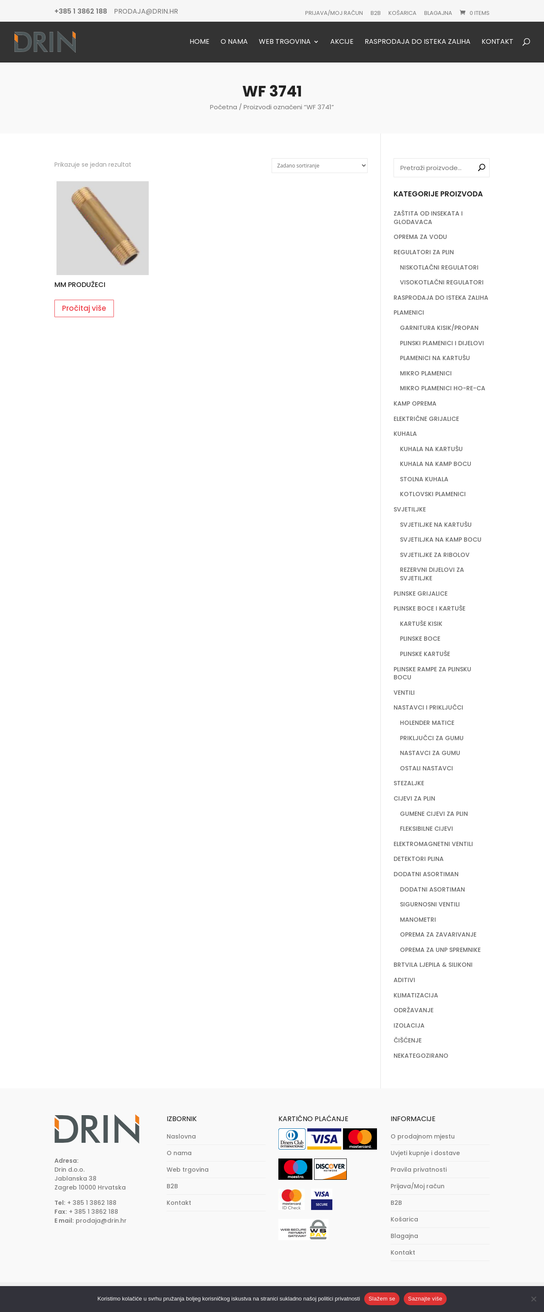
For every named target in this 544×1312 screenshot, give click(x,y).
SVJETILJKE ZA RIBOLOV (435, 555)
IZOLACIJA (409, 1025)
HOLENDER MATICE (427, 722)
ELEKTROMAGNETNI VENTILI (433, 844)
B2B (376, 13)
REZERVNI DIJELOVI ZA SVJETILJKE (432, 573)
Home (200, 42)
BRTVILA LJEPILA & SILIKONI (433, 964)
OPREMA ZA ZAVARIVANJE (438, 934)
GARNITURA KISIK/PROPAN (439, 328)
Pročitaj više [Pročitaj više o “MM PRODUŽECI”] (84, 308)
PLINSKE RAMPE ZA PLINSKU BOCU (432, 673)
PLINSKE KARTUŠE (425, 654)
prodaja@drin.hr (101, 1220)
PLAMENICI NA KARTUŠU (435, 358)
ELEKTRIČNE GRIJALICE (426, 419)
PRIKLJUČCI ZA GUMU (432, 738)
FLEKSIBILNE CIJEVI (426, 828)
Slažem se (381, 1298)
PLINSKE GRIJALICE (421, 593)
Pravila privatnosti (419, 1169)
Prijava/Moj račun (334, 13)
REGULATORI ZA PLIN (424, 252)
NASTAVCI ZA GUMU (430, 753)
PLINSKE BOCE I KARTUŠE (429, 608)
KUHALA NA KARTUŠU (431, 449)
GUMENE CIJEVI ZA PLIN (434, 813)
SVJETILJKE (410, 509)
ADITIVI (404, 980)
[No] (533, 1299)
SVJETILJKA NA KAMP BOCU (441, 539)
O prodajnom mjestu (423, 1136)
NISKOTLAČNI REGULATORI (439, 267)
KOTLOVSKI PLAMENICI (433, 494)
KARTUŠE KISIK (421, 623)
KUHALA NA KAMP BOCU (435, 464)
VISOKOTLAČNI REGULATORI (442, 282)
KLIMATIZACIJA (416, 995)
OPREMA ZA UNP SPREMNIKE (440, 950)
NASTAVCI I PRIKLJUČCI (428, 707)
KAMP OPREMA (415, 403)
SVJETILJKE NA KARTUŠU (436, 524)
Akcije (342, 42)
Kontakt (497, 42)
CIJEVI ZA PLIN (414, 798)
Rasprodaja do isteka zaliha (417, 42)
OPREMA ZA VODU (420, 237)
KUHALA (405, 433)
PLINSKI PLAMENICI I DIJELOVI (442, 343)
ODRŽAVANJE (414, 1010)
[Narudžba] (320, 165)
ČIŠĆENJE (408, 1040)
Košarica (402, 13)
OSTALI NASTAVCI (426, 768)
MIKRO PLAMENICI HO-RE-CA (442, 388)
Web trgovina (285, 42)
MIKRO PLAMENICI (426, 373)
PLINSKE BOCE (420, 638)
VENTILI (404, 692)
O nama (234, 42)
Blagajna (438, 13)
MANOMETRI (418, 919)
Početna (223, 106)
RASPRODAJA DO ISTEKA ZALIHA (441, 297)
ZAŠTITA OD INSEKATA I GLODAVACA (428, 217)
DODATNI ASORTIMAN (426, 874)
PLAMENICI (409, 312)
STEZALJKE (409, 783)
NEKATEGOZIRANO (421, 1055)
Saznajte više (425, 1298)
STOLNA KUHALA (424, 479)
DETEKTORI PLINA (419, 859)
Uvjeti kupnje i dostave (425, 1153)
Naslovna (181, 1136)
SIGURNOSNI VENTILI (430, 904)
